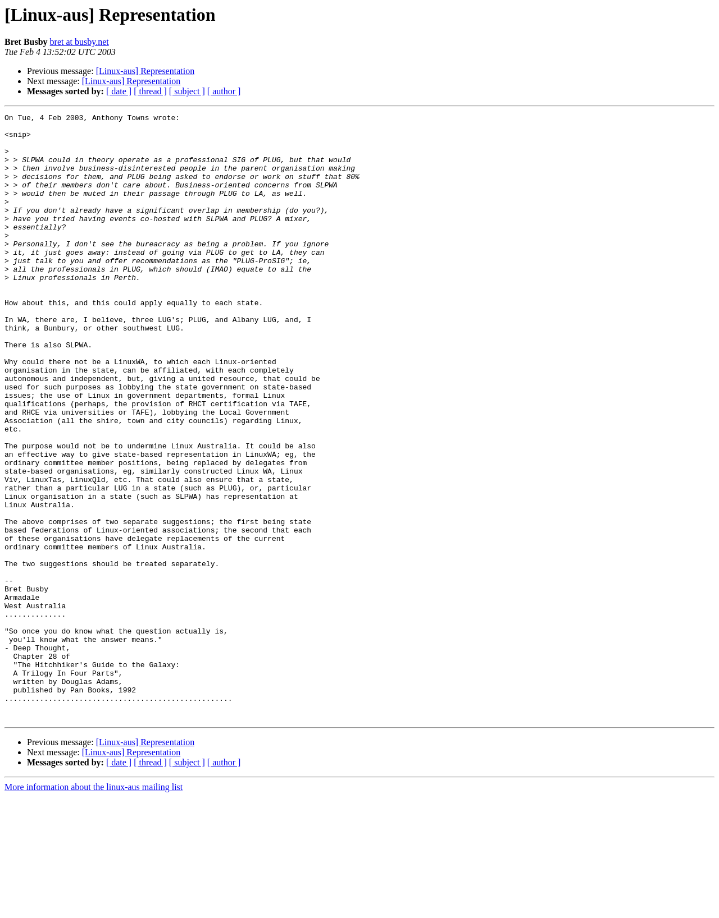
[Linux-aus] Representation (145, 71)
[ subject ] (187, 91)
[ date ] (118, 91)
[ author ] (224, 91)
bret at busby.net (79, 42)
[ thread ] (150, 91)
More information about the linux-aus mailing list (93, 908)
